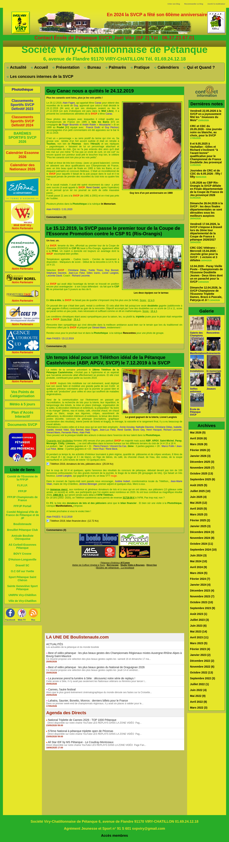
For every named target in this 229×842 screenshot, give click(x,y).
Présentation (66, 67)
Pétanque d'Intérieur (115, 562)
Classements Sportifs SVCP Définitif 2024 (22, 121)
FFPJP (22, 491)
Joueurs (211, 388)
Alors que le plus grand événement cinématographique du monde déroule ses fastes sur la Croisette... (99, 692)
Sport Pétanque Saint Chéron (22, 579)
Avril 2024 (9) (198, 567)
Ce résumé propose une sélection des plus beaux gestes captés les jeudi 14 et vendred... (92, 670)
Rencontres (213, 332)
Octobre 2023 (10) (201, 602)
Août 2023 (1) (198, 614)
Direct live (152, 565)
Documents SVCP (22, 425)
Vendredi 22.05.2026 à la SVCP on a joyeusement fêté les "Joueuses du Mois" (205, 115)
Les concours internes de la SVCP (40, 76)
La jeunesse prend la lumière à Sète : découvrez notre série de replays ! (91, 678)
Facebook (10, 620)
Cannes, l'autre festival (62, 689)
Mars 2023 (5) (198, 643)
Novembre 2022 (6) (202, 666)
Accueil (39, 67)
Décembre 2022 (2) (202, 660)
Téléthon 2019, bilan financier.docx (68, 521)
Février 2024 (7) (200, 578)
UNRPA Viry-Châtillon (22, 595)
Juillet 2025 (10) (200, 491)
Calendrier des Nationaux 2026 (22, 167)
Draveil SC (22, 565)
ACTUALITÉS (54, 644)
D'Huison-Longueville (22, 559)
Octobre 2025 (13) (201, 473)
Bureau (92, 67)
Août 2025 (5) (198, 485)
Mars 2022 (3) (198, 707)
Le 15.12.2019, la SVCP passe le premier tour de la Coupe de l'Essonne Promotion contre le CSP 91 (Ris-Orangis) (113, 231)
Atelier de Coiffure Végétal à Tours (88, 565)
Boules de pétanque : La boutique (115, 567)
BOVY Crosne (22, 553)
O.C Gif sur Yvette (22, 571)
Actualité (16, 67)
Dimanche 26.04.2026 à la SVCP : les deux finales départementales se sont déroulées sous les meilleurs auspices (206, 209)
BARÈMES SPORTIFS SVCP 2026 (22, 137)
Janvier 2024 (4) (200, 584)
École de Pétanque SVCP (195, 412)
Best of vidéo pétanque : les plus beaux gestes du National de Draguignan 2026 (96, 667)
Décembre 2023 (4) (202, 590)
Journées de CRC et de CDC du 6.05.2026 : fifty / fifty (206, 173)
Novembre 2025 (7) (202, 467)
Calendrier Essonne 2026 (22, 155)
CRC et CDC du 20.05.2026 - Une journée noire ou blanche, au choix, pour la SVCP (206, 130)
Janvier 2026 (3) (200, 455)
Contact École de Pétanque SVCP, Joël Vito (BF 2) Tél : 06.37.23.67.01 (114, 37)
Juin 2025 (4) (198, 496)
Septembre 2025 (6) (202, 479)
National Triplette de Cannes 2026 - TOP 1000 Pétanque (82, 719)
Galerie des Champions (196, 334)
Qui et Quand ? (199, 67)
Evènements (213, 353)
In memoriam (214, 371)
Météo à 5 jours (22, 404)
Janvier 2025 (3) (200, 526)
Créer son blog (173, 4)
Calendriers (166, 67)
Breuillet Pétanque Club (22, 529)
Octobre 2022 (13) (201, 672)
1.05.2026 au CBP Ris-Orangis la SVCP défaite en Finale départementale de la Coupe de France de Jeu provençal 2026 (206, 189)
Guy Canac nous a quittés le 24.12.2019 (90, 90)
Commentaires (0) (56, 217)
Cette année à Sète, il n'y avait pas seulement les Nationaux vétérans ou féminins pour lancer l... (96, 681)
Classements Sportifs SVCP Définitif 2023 (22, 105)
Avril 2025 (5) (198, 508)
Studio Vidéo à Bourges (132, 565)
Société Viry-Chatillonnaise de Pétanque (114, 49)
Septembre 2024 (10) (203, 549)
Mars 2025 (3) (198, 514)
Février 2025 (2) (200, 520)
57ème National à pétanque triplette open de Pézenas (80, 731)
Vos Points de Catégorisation (22, 394)
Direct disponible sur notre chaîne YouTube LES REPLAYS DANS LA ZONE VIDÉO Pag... (93, 722)
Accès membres (114, 836)
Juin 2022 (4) (198, 690)
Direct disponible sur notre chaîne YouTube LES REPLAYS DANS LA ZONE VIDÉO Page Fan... (96, 745)
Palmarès (116, 67)
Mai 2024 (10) (198, 561)
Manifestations (198, 353)
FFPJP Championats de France (22, 499)
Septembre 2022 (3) (202, 678)
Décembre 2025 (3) (202, 461)
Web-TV (22, 620)
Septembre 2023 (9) (202, 608)
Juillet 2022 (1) (199, 684)
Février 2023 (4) (200, 649)
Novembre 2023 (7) (202, 596)
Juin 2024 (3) (198, 555)
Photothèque (22, 89)
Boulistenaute (22, 524)
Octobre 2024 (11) (201, 543)
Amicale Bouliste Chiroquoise (22, 537)
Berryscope (113, 565)
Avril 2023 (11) (199, 637)
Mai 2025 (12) (198, 502)
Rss (33, 620)
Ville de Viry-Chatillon (22, 600)
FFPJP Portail (22, 506)
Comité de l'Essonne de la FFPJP (22, 478)
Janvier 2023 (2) (200, 654)
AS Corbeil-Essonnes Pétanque (22, 546)
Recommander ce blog (193, 4)
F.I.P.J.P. (22, 485)
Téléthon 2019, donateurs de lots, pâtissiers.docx (75, 464)
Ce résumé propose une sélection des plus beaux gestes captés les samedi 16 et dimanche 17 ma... (98, 659)
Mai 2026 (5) (197, 432)
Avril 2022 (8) (198, 701)
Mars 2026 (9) (198, 444)
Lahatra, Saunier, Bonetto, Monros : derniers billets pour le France (88, 700)
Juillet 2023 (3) (199, 619)
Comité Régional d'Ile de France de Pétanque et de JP (22, 515)
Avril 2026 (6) (198, 438)
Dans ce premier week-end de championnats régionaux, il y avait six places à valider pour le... (94, 703)
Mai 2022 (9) (197, 695)
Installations (197, 371)
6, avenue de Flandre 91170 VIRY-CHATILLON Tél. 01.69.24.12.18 (114, 58)
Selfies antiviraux (195, 390)
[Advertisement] (114, 605)
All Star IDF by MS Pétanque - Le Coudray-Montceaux (80, 742)
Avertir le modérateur (216, 4)
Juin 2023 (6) (198, 625)
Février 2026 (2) (200, 450)
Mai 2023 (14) (198, 631)
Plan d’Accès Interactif (22, 414)
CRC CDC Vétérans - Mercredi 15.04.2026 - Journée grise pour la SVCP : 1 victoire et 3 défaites (204, 254)
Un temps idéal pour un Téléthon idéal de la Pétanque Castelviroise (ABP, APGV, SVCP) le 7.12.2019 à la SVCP (108, 360)
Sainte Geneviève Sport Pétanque (22, 587)
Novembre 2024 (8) (202, 537)
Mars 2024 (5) (198, 573)
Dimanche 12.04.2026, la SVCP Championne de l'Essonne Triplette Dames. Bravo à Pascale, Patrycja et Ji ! (206, 294)
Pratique (140, 67)
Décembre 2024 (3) (202, 532)
